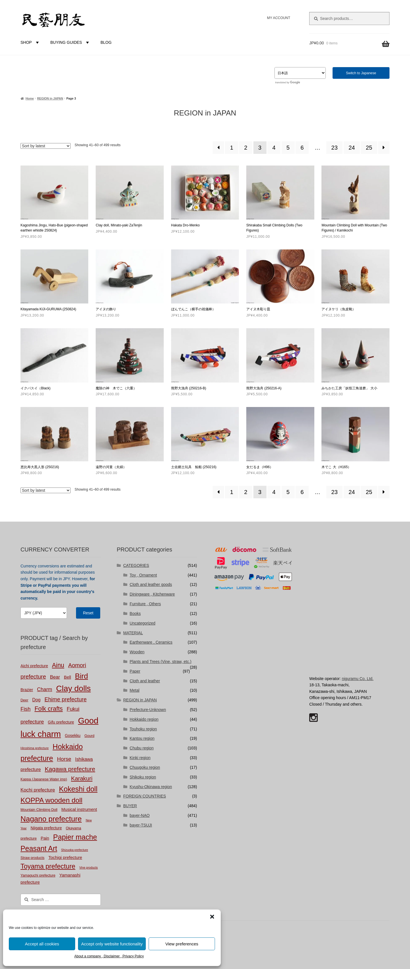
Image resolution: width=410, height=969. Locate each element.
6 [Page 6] (302, 147)
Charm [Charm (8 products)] (44, 689)
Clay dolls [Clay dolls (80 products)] (73, 688)
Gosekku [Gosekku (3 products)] (73, 735)
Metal (134, 690)
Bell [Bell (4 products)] (67, 677)
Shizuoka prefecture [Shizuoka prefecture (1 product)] (74, 850)
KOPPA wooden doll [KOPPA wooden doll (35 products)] (51, 800)
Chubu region (141, 748)
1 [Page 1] (231, 147)
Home (30, 98)
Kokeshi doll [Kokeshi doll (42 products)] (78, 789)
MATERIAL (133, 633)
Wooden (137, 652)
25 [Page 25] (369, 147)
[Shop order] (45, 146)
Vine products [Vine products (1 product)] (88, 867)
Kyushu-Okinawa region (151, 786)
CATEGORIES (136, 565)
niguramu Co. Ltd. (357, 678)
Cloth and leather (145, 681)
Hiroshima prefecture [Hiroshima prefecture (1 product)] (34, 748)
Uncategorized (142, 623)
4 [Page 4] (274, 147)
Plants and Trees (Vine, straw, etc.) (160, 661)
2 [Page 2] (245, 147)
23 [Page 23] (334, 147)
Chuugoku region (145, 767)
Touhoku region (143, 729)
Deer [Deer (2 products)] (24, 700)
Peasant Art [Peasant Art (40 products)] (38, 848)
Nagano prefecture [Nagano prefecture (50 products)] (51, 819)
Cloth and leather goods (151, 584)
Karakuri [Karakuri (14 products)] (81, 778)
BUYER (130, 805)
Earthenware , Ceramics (151, 642)
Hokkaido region (144, 719)
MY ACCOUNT (278, 18)
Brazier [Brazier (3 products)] (26, 689)
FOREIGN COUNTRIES (144, 796)
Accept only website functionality (112, 943)
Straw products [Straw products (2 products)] (32, 858)
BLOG (106, 42)
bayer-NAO (139, 815)
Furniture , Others (145, 604)
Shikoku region (143, 777)
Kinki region (140, 757)
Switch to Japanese (361, 73)
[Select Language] (300, 72)
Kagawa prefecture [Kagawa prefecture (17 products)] (70, 769)
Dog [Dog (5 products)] (36, 699)
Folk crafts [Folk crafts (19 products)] (48, 708)
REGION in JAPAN (50, 98)
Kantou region (142, 738)
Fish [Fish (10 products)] (25, 709)
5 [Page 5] (288, 147)
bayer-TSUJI (141, 825)
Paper (135, 671)
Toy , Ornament (143, 575)
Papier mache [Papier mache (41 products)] (75, 837)
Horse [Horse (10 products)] (64, 759)
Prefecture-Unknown (148, 709)
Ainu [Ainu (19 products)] (58, 665)
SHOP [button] (30, 42)
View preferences (181, 943)
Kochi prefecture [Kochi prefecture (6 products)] (37, 790)
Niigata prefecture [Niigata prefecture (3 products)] (46, 828)
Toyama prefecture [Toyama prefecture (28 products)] (47, 866)
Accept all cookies (42, 943)
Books (135, 613)
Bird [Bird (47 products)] (81, 676)
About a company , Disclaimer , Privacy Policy (109, 956)
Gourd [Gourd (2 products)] (89, 736)
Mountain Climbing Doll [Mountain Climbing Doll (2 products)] (39, 810)
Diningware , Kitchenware (152, 594)
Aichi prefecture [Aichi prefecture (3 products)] (34, 666)
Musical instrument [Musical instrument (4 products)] (79, 809)
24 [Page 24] (351, 147)
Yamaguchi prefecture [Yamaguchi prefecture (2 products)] (37, 875)
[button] (212, 917)
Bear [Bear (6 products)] (55, 677)
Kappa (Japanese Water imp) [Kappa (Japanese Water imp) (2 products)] (43, 779)
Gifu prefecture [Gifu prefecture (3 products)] (61, 722)
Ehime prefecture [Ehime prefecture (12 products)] (65, 699)
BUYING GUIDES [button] (70, 42)
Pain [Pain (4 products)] (45, 838)
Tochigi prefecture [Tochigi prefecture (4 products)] (65, 857)
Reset (88, 613)
